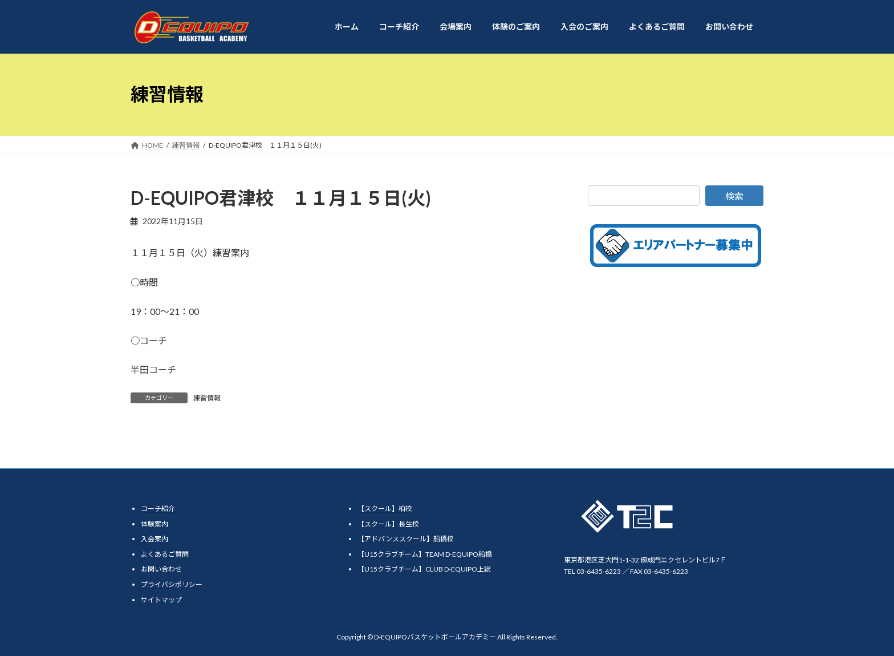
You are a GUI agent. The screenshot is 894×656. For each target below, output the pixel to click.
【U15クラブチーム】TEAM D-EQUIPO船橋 (424, 553)
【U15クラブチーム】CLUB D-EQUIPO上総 (424, 569)
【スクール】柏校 (384, 508)
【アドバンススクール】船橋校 (405, 538)
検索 (734, 196)
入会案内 (154, 538)
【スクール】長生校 (388, 523)
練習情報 (207, 398)
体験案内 (154, 523)
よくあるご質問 (165, 553)
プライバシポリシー (171, 584)
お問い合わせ (161, 569)
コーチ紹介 (158, 508)
